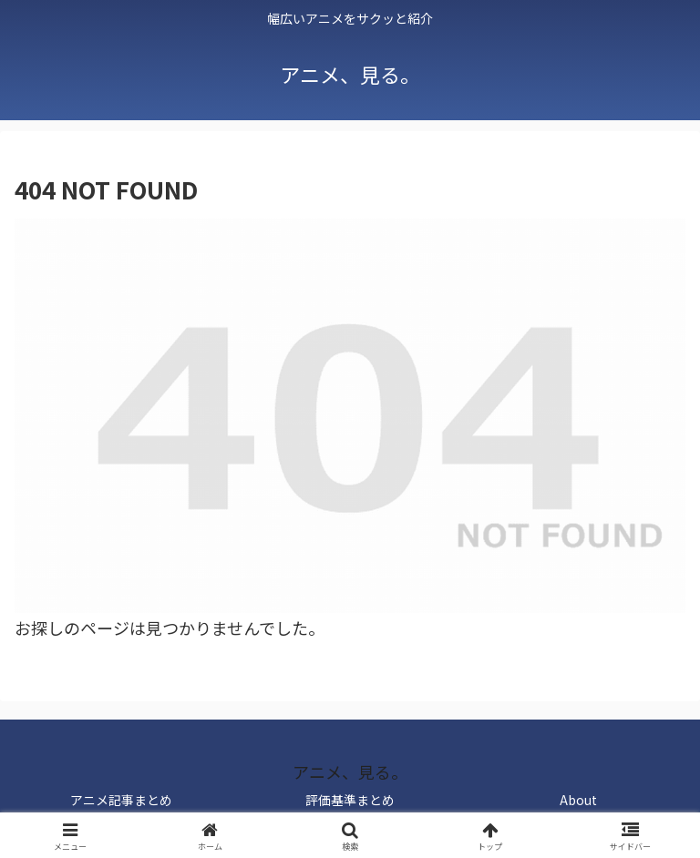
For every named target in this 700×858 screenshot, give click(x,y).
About (578, 800)
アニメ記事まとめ (121, 800)
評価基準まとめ (350, 800)
